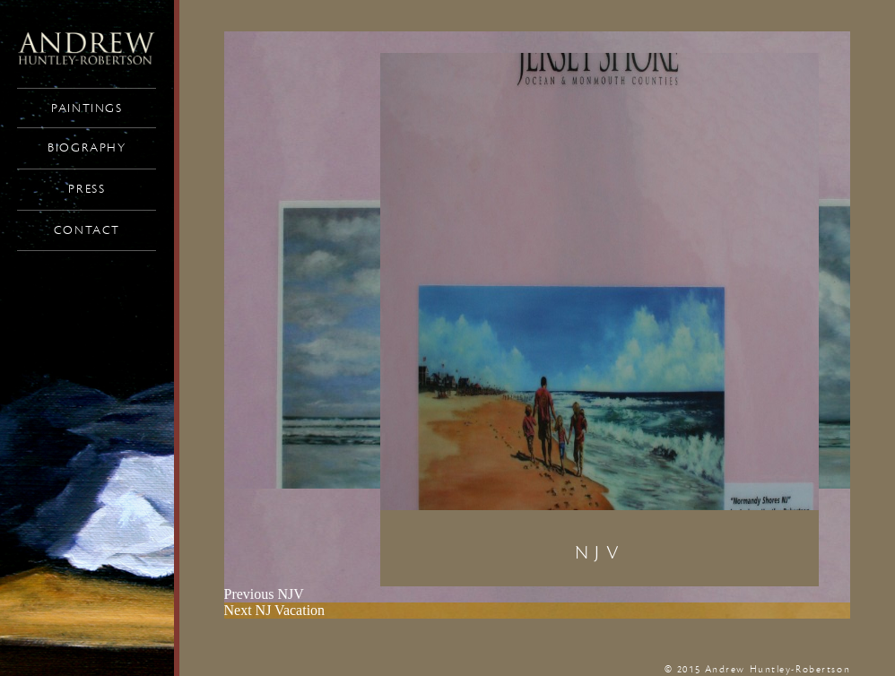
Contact (87, 230)
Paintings (86, 108)
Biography (87, 148)
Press (86, 189)
